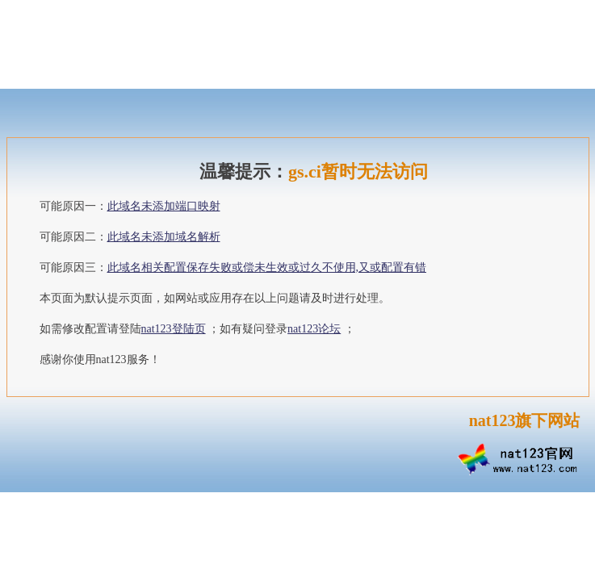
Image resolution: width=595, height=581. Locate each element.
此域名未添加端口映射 (163, 206)
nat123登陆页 (173, 329)
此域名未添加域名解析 (163, 237)
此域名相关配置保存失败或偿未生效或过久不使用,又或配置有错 (267, 267)
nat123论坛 (314, 329)
